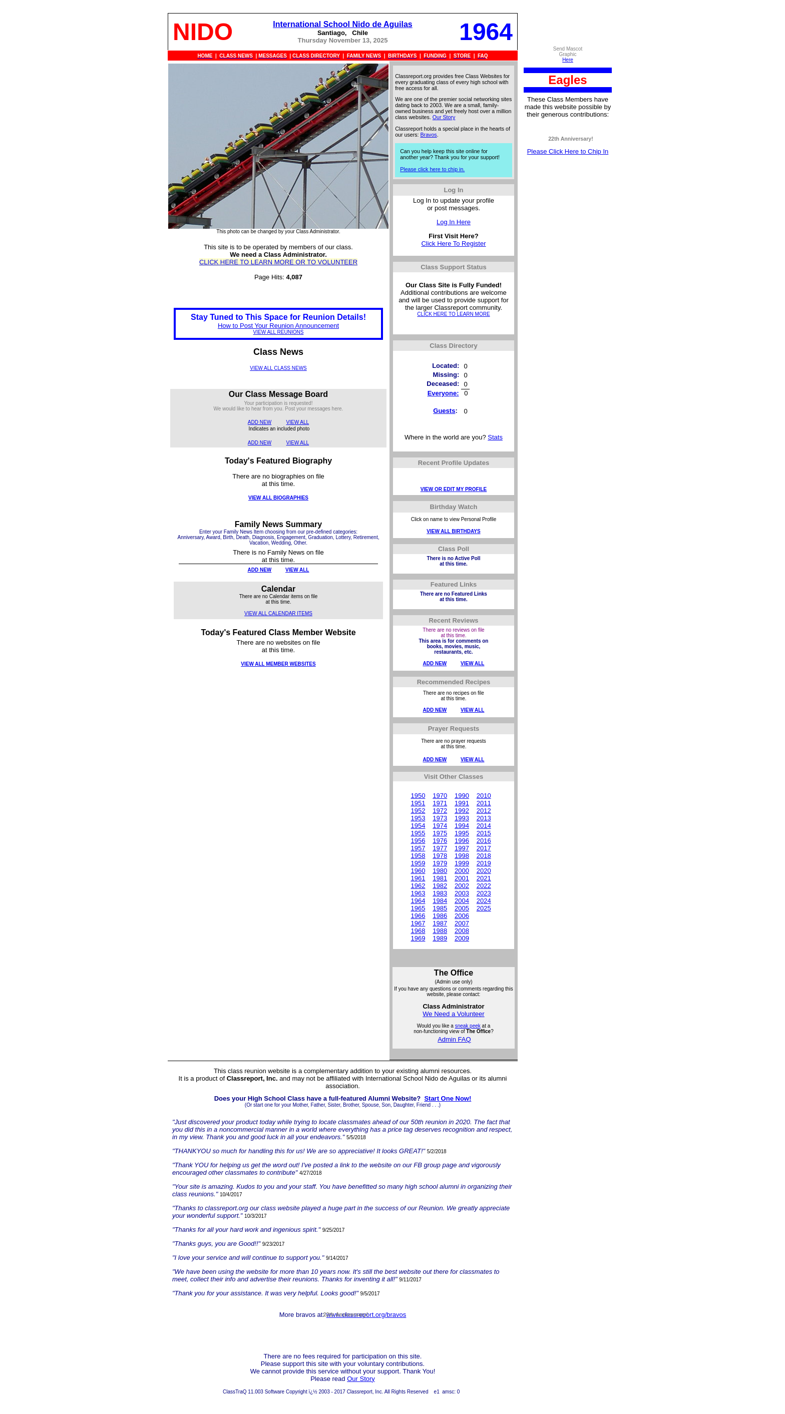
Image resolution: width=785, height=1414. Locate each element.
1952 (418, 810)
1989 (440, 938)
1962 (418, 885)
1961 (418, 878)
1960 (418, 870)
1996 (462, 840)
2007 (462, 923)
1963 (418, 893)
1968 (418, 930)
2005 (462, 908)
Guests (444, 410)
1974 (440, 825)
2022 (484, 885)
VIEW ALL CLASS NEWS (278, 368)
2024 (484, 900)
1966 (418, 915)
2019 (484, 863)
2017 (484, 848)
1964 (418, 900)
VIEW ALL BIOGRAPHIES (278, 498)
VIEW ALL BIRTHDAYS (453, 531)
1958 (418, 855)
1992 (462, 810)
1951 (418, 803)
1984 (440, 900)
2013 (484, 818)
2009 (462, 938)
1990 (462, 795)
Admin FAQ (454, 1039)
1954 (418, 825)
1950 (418, 795)
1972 (440, 810)
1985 (440, 908)
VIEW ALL (297, 422)
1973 (440, 818)
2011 (484, 803)
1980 (440, 870)
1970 (440, 795)
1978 (440, 855)
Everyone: (443, 393)
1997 (462, 848)
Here (567, 60)
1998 (462, 855)
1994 (462, 825)
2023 (484, 893)
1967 (418, 923)
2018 (484, 855)
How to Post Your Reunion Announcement (278, 325)
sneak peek (468, 1026)
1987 (440, 923)
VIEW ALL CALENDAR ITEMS (278, 613)
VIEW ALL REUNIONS (278, 332)
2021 (484, 878)
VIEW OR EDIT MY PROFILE (454, 489)
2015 (484, 833)
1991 (462, 803)
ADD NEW (259, 422)
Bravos (429, 135)
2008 (462, 930)
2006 (462, 915)
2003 (462, 893)
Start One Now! (447, 1098)
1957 (418, 848)
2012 (484, 810)
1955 (418, 833)
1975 (440, 833)
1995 (462, 833)
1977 (440, 848)
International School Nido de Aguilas (343, 24)
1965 (418, 908)
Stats (495, 437)
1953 (418, 818)
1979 (440, 863)
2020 (484, 870)
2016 (484, 840)
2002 (462, 885)
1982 (440, 885)
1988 (440, 930)
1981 (440, 878)
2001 (462, 878)
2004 (462, 900)
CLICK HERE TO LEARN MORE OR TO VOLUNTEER (278, 262)
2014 (484, 825)
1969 (418, 938)
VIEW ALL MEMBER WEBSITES (278, 664)
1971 (440, 803)
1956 (418, 840)
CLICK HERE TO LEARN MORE (453, 314)
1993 (462, 818)
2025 (484, 908)
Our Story (444, 117)
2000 (462, 870)
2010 (484, 795)
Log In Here (454, 222)
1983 (440, 893)
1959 (418, 863)
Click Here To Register (453, 243)
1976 (440, 840)
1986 (440, 915)
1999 (462, 863)
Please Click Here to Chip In (568, 151)
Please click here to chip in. (432, 169)
